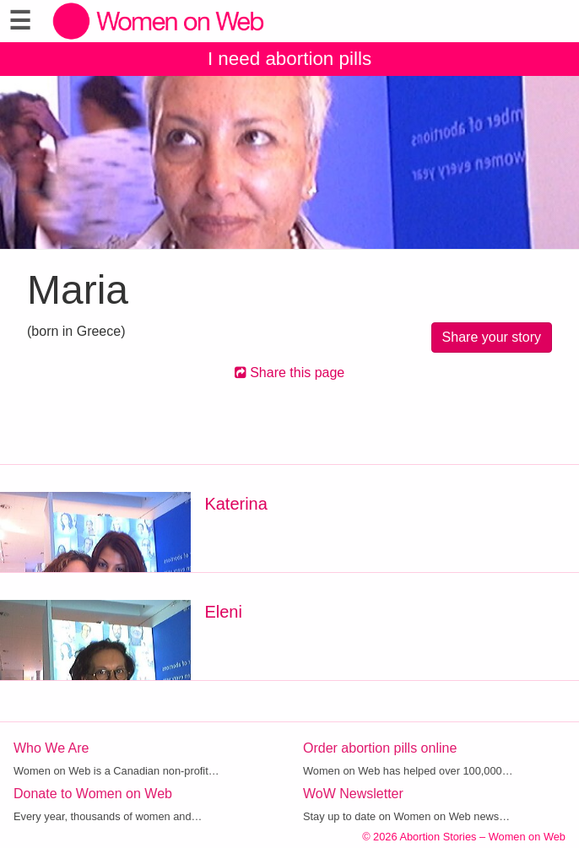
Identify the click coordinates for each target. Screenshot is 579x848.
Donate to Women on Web (93, 793)
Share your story (491, 337)
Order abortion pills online (380, 748)
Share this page (290, 372)
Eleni (222, 611)
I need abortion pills (289, 58)
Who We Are (51, 748)
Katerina (236, 503)
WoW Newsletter (353, 793)
